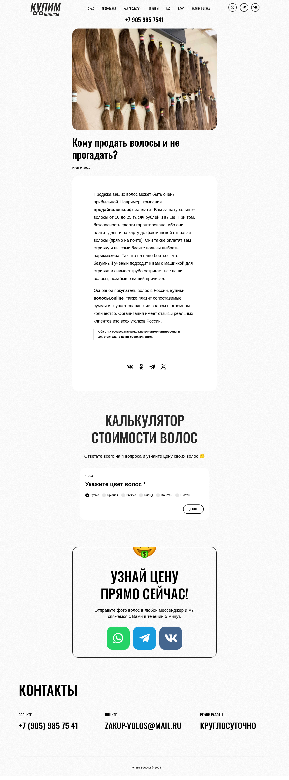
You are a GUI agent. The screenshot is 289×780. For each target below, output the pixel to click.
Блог (181, 8)
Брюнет (110, 495)
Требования (109, 8)
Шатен (182, 495)
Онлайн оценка (200, 8)
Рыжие (128, 495)
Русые (92, 495)
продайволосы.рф (113, 209)
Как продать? (132, 8)
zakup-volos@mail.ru (143, 725)
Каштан (164, 495)
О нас (91, 8)
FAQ (168, 8)
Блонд (146, 495)
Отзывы (153, 8)
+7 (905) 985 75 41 (48, 725)
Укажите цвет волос (115, 484)
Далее (193, 509)
